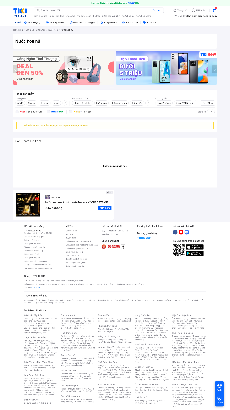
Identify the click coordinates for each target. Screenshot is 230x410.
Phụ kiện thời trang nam (113, 330)
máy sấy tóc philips (190, 390)
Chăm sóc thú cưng (106, 388)
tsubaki (62, 302)
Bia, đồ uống (33, 350)
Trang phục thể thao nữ (181, 336)
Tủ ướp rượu (199, 328)
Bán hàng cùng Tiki (110, 234)
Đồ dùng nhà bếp (31, 403)
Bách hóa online (147, 330)
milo (103, 300)
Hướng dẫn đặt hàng (32, 244)
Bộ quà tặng (110, 399)
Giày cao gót (66, 358)
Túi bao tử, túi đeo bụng (83, 402)
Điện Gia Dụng (31, 399)
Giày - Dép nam (69, 370)
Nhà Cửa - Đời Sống (108, 362)
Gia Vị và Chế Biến (110, 392)
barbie (62, 300)
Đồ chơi (50, 318)
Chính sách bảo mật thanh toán (79, 241)
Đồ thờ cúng (108, 377)
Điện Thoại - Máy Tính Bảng (38, 362)
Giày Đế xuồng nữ (77, 365)
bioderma (91, 300)
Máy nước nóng (187, 325)
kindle (140, 300)
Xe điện (160, 388)
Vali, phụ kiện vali (124, 321)
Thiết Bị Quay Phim (187, 377)
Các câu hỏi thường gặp (34, 237)
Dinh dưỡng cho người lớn (39, 328)
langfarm (37, 302)
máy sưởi (176, 388)
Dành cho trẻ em (37, 352)
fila (56, 302)
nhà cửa (81, 16)
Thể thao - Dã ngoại (147, 323)
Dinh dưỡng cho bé (37, 325)
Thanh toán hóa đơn (143, 370)
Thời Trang (157, 318)
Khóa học (157, 370)
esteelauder (42, 300)
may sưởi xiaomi (185, 395)
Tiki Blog (69, 234)
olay (178, 300)
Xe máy (143, 390)
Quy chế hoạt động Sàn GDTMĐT (116, 231)
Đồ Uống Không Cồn (113, 397)
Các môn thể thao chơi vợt (188, 349)
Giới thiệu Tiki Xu (73, 255)
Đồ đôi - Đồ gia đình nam (80, 343)
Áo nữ (63, 318)
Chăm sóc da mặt (31, 378)
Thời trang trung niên (75, 328)
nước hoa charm (143, 16)
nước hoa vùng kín (111, 16)
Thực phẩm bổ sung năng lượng (189, 353)
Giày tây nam (79, 374)
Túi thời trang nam (70, 396)
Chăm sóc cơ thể (37, 383)
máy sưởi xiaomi (191, 397)
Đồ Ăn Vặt (107, 395)
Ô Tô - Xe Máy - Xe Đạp (147, 384)
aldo (118, 300)
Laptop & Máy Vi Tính (155, 332)
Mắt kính (121, 329)
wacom (156, 300)
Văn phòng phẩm (156, 400)
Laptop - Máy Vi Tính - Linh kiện (114, 347)
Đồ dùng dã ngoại (188, 338)
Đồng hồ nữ (112, 340)
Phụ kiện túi (87, 391)
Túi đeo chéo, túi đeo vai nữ (72, 389)
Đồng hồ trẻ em (125, 342)
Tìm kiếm (157, 10)
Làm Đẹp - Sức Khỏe (34, 375)
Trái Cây (27, 341)
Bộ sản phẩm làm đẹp (39, 393)
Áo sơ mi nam (77, 338)
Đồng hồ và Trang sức (109, 336)
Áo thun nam (66, 336)
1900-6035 (36, 231)
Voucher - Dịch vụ (144, 367)
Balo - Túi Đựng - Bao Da (187, 372)
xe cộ (51, 16)
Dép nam (74, 376)
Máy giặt (180, 323)
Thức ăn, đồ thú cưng (37, 355)
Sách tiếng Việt (141, 400)
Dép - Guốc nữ (79, 358)
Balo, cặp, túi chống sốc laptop (115, 319)
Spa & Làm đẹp (153, 372)
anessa (163, 300)
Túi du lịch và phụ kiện (112, 318)
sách (88, 16)
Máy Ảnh (194, 379)
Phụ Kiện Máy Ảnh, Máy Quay (184, 365)
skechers (110, 300)
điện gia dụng (40, 16)
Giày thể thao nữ (193, 352)
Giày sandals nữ (75, 361)
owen (69, 300)
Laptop (122, 357)
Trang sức (102, 340)
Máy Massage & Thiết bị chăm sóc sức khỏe (41, 384)
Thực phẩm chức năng (38, 381)
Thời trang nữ (68, 315)
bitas (199, 300)
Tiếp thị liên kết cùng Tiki (76, 259)
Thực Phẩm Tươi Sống (35, 337)
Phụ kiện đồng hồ (110, 342)
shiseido (28, 302)
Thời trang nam (69, 333)
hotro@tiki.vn (45, 265)
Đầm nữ (70, 318)
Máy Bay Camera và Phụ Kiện (188, 378)
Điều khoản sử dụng (74, 252)
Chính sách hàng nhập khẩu (35, 261)
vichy (51, 302)
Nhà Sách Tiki (142, 397)
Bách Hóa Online (106, 384)
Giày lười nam (66, 374)
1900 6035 (35, 288)
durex (82, 300)
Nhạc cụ (117, 377)
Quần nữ (78, 318)
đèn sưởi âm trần (184, 404)
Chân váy (79, 323)
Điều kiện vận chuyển (75, 266)
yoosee (171, 300)
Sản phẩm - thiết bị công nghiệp (152, 333)
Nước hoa (34, 392)
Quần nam (77, 336)
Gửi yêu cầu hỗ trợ (31, 240)
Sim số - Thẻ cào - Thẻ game (156, 379)
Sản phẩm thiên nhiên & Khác (39, 386)
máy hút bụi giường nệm (187, 398)
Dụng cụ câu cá (184, 345)
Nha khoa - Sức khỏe (150, 377)
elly (98, 300)
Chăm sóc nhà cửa (40, 357)
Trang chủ (182, 10)
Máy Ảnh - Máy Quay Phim (185, 362)
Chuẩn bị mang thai (37, 332)
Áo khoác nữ (81, 321)
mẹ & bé (60, 16)
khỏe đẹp (70, 16)
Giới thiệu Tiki (71, 231)
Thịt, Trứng (37, 341)
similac (184, 300)
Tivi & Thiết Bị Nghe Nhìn (150, 336)
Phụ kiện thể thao (188, 341)
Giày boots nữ (71, 363)
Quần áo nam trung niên (76, 348)
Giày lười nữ (83, 363)
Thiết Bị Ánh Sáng (188, 368)
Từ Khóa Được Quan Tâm (184, 384)
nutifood (132, 300)
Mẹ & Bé (150, 328)
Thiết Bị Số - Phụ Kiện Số (147, 344)
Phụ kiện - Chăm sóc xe (145, 388)
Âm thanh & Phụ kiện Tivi (182, 318)
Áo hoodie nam (72, 341)
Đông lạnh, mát (41, 345)
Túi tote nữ (76, 391)
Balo (100, 318)
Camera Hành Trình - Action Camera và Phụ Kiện (188, 370)
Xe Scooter (157, 390)
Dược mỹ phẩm (47, 395)
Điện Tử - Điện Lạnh (182, 315)
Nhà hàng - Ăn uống (149, 375)
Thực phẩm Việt (46, 343)
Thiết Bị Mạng (112, 355)
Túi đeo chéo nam (76, 399)
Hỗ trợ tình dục (45, 392)
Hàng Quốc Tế (142, 315)
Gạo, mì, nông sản (37, 348)
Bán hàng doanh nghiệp (76, 262)
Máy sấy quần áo (185, 328)
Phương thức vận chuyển (34, 247)
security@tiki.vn (45, 268)
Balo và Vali (104, 315)
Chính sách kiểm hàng (33, 251)
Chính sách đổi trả (31, 254)
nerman (148, 300)
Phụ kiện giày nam (74, 378)
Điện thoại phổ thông (37, 368)
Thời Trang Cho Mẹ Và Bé (35, 318)
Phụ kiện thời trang (107, 326)
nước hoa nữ (128, 16)
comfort (192, 300)
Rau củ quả (33, 343)
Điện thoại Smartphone (34, 365)
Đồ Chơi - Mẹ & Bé (33, 315)
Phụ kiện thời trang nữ (107, 329)
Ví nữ (88, 389)
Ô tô (149, 390)
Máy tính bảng (36, 370)
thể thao (96, 16)
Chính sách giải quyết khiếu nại (79, 248)
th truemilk (53, 300)
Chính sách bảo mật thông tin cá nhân (82, 245)
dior (34, 300)
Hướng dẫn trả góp (32, 258)
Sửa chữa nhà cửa (110, 368)
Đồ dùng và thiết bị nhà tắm (115, 372)
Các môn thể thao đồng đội (188, 348)
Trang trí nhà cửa (105, 365)
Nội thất (110, 370)
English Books (149, 403)
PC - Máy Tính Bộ (109, 357)
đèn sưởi (184, 388)
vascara (27, 300)
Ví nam (64, 399)
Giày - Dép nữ (68, 355)
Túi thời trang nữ (69, 385)
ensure (76, 300)
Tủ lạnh (180, 321)
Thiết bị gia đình (47, 403)
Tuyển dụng (71, 238)
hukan (44, 302)
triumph (124, 300)
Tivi (178, 325)
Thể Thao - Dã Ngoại (182, 333)
